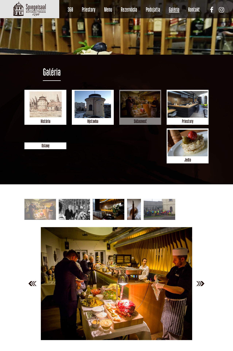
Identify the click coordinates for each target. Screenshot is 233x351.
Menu (108, 10)
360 (70, 10)
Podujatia (153, 10)
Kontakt (194, 10)
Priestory (88, 10)
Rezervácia (129, 10)
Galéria (174, 10)
